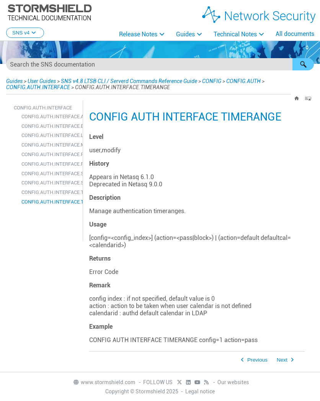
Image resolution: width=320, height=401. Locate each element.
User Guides (42, 81)
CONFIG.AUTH (243, 81)
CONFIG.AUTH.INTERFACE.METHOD (50, 145)
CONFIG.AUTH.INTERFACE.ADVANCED (50, 116)
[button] (303, 64)
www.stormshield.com (104, 382)
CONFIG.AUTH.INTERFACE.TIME (50, 192)
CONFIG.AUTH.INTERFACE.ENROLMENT (50, 126)
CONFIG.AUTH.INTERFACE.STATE (50, 183)
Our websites (233, 382)
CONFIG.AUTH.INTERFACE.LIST (50, 135)
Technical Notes (235, 34)
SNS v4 (25, 33)
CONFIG (211, 81)
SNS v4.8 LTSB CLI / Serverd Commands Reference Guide (129, 81)
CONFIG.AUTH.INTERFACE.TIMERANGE (50, 202)
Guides (185, 34)
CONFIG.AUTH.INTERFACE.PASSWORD (50, 154)
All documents (295, 33)
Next (282, 360)
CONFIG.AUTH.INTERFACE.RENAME (50, 164)
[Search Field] (160, 64)
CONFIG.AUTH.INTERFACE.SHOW (50, 173)
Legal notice (200, 391)
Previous (257, 360)
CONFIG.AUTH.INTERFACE (38, 87)
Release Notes (138, 34)
